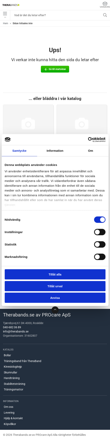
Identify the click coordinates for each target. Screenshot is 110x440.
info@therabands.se (15, 331)
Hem (5, 23)
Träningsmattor (13, 389)
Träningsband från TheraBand (22, 361)
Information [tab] (55, 150)
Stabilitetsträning (14, 383)
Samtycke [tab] (19, 150)
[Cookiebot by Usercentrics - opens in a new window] (87, 139)
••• (5, 15)
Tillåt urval (55, 286)
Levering (9, 412)
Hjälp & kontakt (13, 418)
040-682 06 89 (12, 327)
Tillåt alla (55, 274)
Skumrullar (10, 372)
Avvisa (55, 297)
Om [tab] (90, 150)
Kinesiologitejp (13, 366)
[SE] (11, 5)
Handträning (12, 378)
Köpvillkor (10, 424)
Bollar (7, 355)
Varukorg (105, 4)
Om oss (8, 406)
